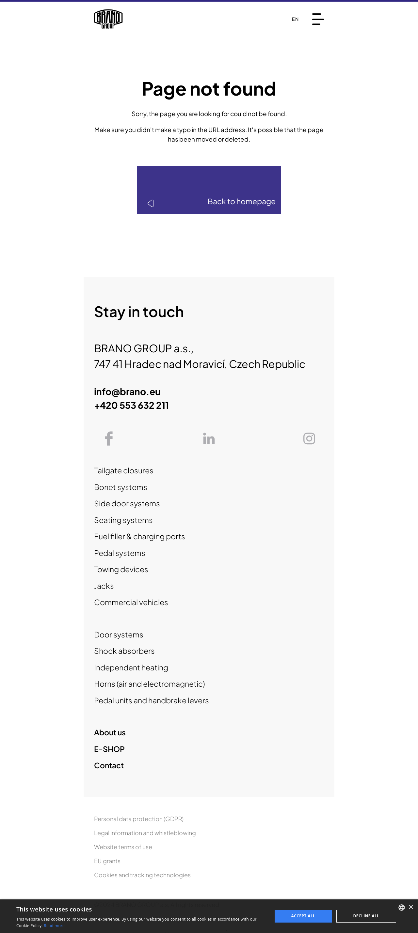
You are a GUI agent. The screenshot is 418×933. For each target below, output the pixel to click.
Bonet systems (120, 487)
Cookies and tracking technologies (142, 875)
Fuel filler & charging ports (139, 536)
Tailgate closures (123, 470)
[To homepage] (108, 19)
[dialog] (209, 916)
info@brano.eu (127, 391)
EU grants (107, 860)
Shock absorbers (124, 650)
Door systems (118, 634)
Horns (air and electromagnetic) (149, 683)
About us (110, 732)
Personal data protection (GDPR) (139, 818)
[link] (209, 190)
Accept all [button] (303, 916)
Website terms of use (123, 846)
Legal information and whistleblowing (145, 832)
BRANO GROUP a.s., (144, 348)
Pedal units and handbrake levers (151, 700)
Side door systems (127, 503)
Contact (109, 765)
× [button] (410, 907)
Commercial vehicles (131, 602)
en (295, 19)
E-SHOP (109, 749)
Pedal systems (119, 553)
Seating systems (123, 520)
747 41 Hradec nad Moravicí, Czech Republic (199, 363)
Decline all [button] (366, 916)
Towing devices (121, 569)
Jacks (104, 585)
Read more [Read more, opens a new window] (54, 925)
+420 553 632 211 (131, 405)
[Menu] (318, 19)
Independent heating (131, 667)
